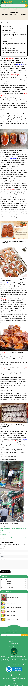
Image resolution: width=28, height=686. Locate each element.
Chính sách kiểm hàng (14, 646)
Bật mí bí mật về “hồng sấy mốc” (10, 32)
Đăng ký (24, 635)
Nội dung (2, 559)
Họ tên (2, 548)
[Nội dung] (14, 564)
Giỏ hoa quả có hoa (11, 603)
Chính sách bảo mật (14, 645)
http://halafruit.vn (5, 288)
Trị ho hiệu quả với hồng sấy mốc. (10, 50)
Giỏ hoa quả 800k (11, 611)
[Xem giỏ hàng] (24, 2)
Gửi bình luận (5, 571)
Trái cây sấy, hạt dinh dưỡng (7, 587)
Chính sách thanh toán (14, 640)
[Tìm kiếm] (26, 5)
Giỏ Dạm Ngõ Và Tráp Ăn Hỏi (13, 597)
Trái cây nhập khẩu (5, 579)
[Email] (14, 556)
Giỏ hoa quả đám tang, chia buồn (14, 607)
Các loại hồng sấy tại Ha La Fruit (10, 38)
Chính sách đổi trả (14, 643)
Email (2, 553)
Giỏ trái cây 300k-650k (6, 581)
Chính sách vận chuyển (14, 641)
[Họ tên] (14, 551)
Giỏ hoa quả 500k (11, 615)
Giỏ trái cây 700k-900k (6, 583)
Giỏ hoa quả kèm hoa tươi (12, 619)
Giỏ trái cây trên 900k (6, 585)
